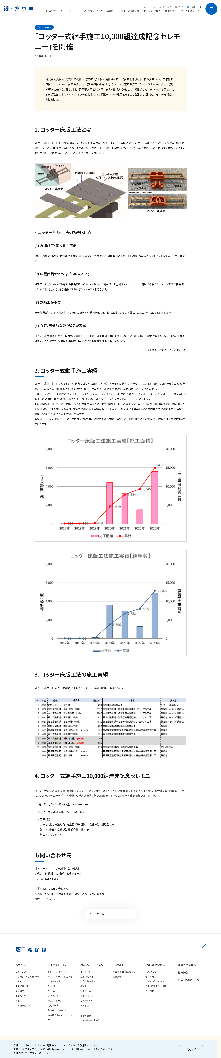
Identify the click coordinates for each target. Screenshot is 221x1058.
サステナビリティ (57, 965)
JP (188, 6)
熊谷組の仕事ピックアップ (125, 971)
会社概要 (20, 991)
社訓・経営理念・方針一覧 (28, 976)
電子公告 (179, 6)
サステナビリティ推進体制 (60, 976)
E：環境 (51, 986)
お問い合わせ (165, 6)
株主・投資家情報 (155, 965)
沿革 (18, 1000)
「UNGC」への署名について (61, 1010)
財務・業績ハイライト (155, 981)
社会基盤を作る (88, 981)
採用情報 (170, 11)
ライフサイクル (87, 1000)
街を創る (84, 986)
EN (193, 6)
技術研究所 (85, 1015)
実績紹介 (118, 965)
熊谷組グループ (23, 1005)
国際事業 (84, 1005)
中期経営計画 (22, 986)
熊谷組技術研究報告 (90, 1020)
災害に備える (86, 996)
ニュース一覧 (149, 6)
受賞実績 (117, 976)
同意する (194, 1049)
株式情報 (149, 991)
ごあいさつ (21, 971)
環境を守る (85, 991)
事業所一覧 (21, 996)
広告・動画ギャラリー (190, 11)
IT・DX (83, 1010)
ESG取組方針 (54, 981)
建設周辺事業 (87, 976)
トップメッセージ (153, 971)
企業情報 (21, 965)
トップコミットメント (57, 971)
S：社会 (51, 991)
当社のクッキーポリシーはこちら (33, 1053)
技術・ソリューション (91, 965)
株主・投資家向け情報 (155, 986)
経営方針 (149, 976)
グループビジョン (24, 981)
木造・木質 (85, 971)
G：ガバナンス (54, 996)
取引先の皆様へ (152, 11)
